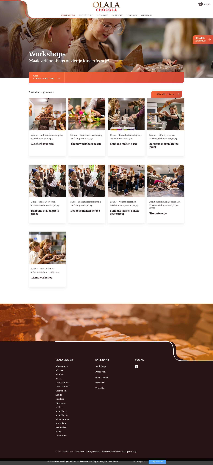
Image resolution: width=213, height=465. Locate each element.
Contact (131, 15)
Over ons (117, 15)
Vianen (59, 431)
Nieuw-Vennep (62, 419)
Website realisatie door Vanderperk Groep (119, 452)
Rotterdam (61, 423)
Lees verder (113, 461)
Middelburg (61, 411)
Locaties (102, 15)
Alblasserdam (62, 366)
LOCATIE (200, 39)
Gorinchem (61, 391)
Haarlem (60, 399)
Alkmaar (60, 370)
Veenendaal (61, 427)
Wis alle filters (165, 94)
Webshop (146, 15)
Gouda (59, 395)
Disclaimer (79, 452)
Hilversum (60, 403)
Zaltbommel (61, 435)
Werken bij (100, 382)
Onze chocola (101, 377)
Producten (86, 15)
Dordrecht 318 (62, 387)
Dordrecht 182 (62, 382)
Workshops (68, 15)
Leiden (59, 407)
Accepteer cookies (157, 462)
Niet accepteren (139, 462)
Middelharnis (62, 415)
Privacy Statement (93, 452)
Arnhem (59, 374)
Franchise (100, 388)
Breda (58, 378)
